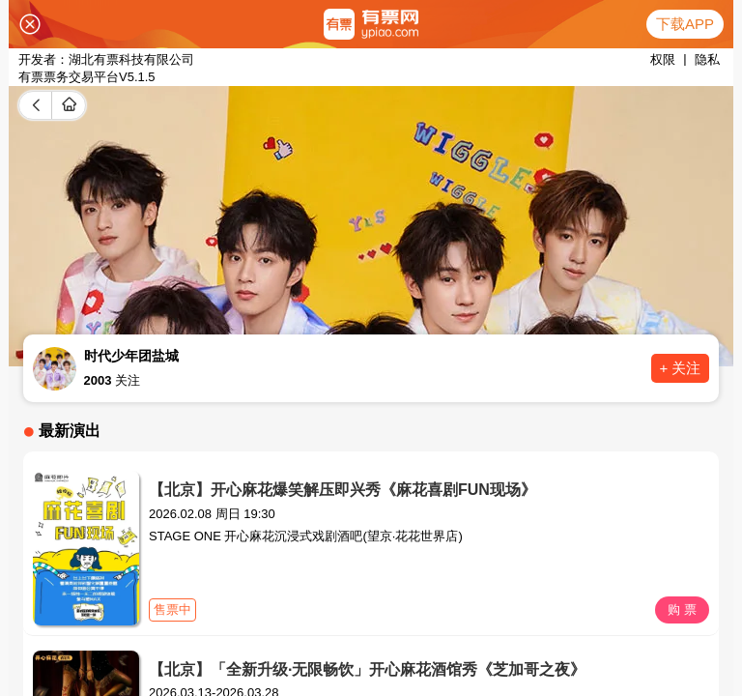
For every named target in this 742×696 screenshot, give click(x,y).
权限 (662, 59)
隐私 (707, 59)
